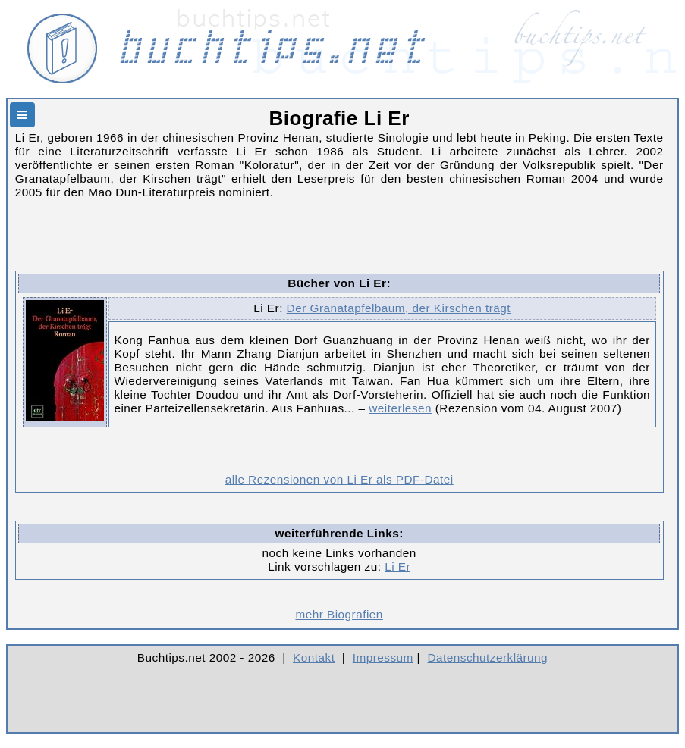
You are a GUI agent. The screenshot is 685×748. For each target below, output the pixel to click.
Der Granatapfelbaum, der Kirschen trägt (399, 308)
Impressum (383, 657)
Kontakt (314, 657)
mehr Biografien (338, 614)
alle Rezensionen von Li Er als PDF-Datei (339, 479)
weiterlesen (400, 408)
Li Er (397, 566)
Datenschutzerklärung (488, 657)
